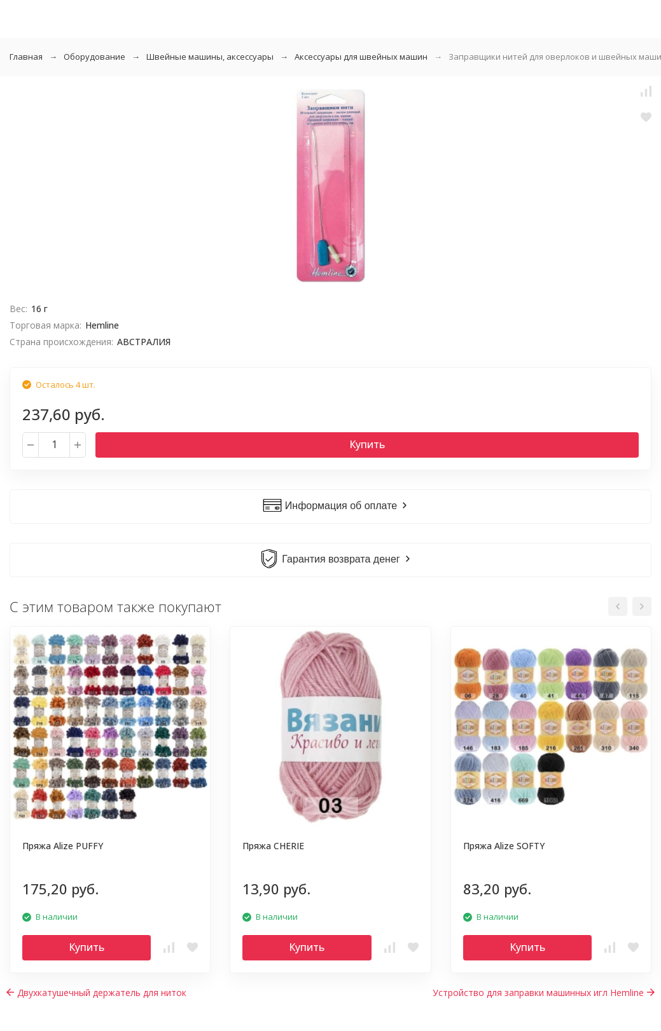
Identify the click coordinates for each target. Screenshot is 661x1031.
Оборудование (94, 56)
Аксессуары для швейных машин (361, 56)
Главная (26, 56)
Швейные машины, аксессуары (210, 56)
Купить (367, 444)
